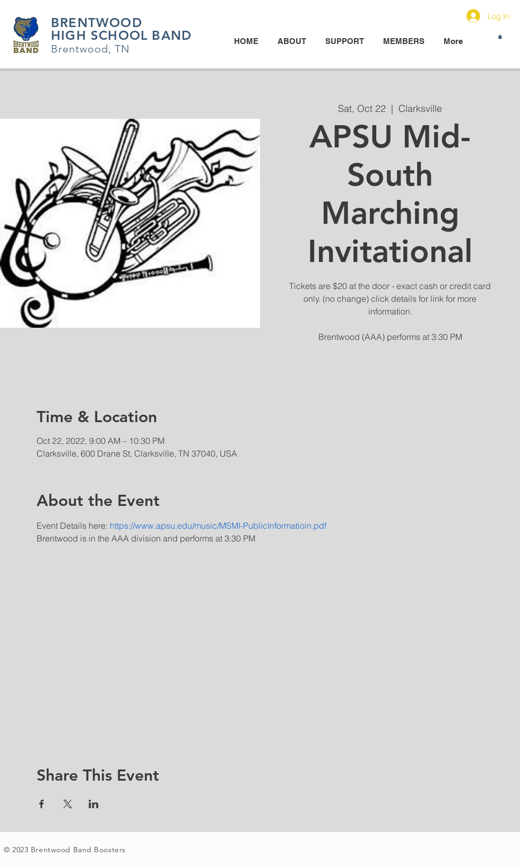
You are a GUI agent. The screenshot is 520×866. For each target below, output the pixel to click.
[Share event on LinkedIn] (94, 804)
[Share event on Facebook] (42, 804)
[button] (500, 36)
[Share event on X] (68, 804)
